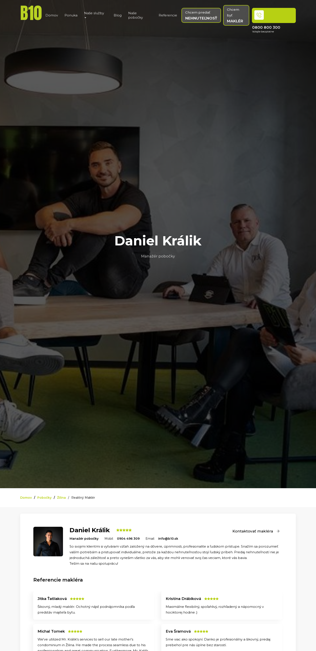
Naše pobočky (135, 15)
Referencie (168, 15)
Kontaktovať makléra (256, 531)
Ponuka (71, 15)
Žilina (61, 498)
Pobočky (44, 498)
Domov (51, 15)
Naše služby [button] (94, 14)
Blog (118, 15)
